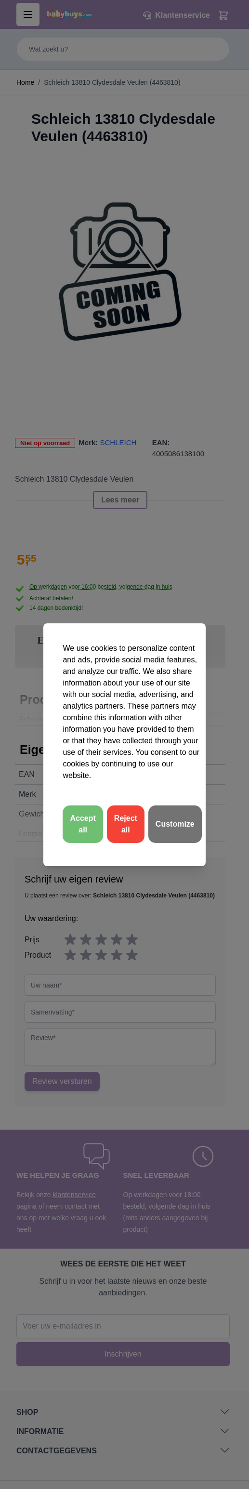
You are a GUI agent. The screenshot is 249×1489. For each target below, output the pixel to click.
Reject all (125, 824)
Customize (175, 824)
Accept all (82, 824)
